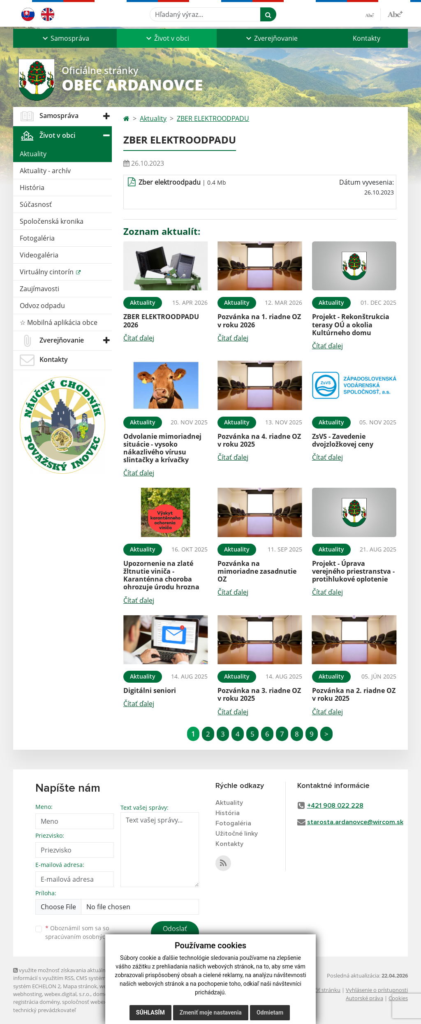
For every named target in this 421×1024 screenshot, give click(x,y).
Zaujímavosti (39, 288)
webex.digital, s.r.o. (67, 994)
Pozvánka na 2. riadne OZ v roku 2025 (354, 694)
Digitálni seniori (149, 690)
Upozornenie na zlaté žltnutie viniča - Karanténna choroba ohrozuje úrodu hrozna (161, 575)
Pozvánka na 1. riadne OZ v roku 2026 (259, 320)
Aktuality (33, 153)
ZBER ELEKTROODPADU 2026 (161, 320)
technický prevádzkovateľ (44, 1010)
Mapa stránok (80, 986)
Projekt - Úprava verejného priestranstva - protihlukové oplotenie (353, 571)
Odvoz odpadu (42, 305)
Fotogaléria (37, 238)
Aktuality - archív (45, 170)
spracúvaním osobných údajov (87, 937)
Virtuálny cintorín (47, 271)
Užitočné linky (236, 833)
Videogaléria (39, 254)
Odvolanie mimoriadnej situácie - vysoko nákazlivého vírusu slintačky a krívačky (162, 448)
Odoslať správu (175, 933)
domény (103, 994)
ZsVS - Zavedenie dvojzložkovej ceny (342, 440)
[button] (65, 38)
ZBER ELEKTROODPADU (213, 118)
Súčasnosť (36, 204)
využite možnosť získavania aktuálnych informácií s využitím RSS (63, 974)
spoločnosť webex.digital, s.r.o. (99, 1001)
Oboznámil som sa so (87, 932)
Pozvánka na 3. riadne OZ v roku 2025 (259, 694)
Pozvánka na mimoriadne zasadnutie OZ (256, 571)
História (32, 187)
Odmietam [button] (270, 1012)
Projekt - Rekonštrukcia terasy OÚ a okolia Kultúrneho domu (350, 324)
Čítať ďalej (138, 338)
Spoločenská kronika (51, 221)
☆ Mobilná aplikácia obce (58, 322)
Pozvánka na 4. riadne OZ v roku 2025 (259, 440)
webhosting (27, 994)
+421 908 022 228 (335, 805)
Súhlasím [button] (150, 1012)
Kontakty (366, 38)
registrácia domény (36, 1001)
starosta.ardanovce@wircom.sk (355, 822)
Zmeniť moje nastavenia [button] (211, 1012)
